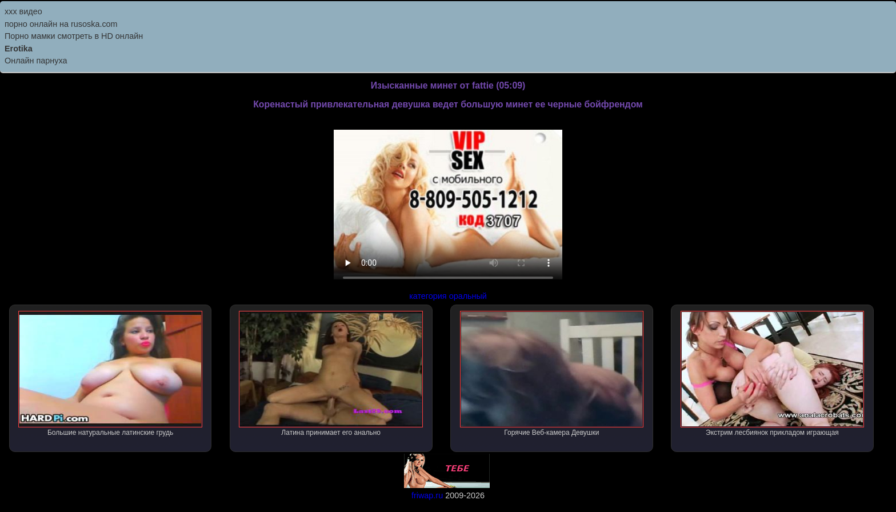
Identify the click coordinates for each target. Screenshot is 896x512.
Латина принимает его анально (331, 374)
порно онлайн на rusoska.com (61, 24)
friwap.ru (427, 495)
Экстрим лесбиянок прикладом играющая (773, 374)
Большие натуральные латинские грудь (110, 374)
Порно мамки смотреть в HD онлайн (74, 36)
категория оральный (448, 296)
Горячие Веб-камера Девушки (552, 374)
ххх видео (23, 11)
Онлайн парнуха (36, 60)
